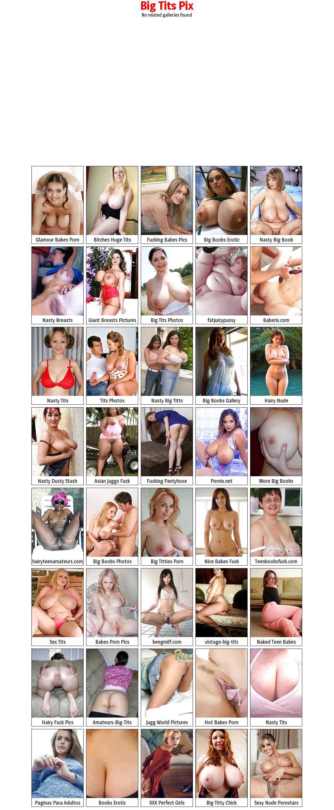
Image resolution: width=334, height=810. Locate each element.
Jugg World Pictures (167, 687)
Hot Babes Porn (221, 687)
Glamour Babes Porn (57, 204)
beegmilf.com (167, 606)
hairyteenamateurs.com (57, 526)
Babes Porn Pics (112, 606)
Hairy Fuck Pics (57, 687)
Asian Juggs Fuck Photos (112, 446)
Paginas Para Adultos (57, 767)
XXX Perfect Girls (167, 767)
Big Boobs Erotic (221, 204)
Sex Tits (57, 606)
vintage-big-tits (221, 606)
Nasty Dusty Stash (57, 446)
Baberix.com (276, 285)
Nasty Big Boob (276, 204)
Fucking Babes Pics (167, 204)
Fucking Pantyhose (167, 446)
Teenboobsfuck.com (276, 526)
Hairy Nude (276, 365)
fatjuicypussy (221, 285)
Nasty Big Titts (167, 365)
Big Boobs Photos (112, 526)
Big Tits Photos (167, 285)
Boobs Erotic (112, 767)
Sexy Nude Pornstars (276, 767)
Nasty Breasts (57, 285)
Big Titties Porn (167, 526)
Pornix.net (221, 446)
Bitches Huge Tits (112, 204)
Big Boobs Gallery (221, 365)
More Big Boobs (276, 446)
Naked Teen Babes (276, 606)
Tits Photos (112, 365)
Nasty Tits (57, 365)
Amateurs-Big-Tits (112, 687)
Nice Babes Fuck (221, 526)
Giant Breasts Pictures (112, 285)
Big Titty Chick (221, 767)
